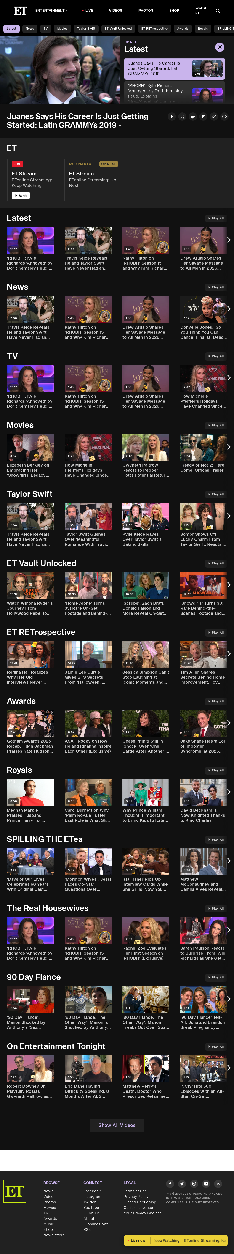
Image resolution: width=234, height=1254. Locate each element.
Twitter (89, 1202)
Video (48, 1196)
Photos (145, 10)
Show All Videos (117, 1125)
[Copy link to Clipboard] (213, 117)
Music (48, 1224)
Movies (62, 29)
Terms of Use (135, 1191)
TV (46, 29)
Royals (203, 29)
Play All (216, 218)
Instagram (92, 1196)
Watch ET (201, 11)
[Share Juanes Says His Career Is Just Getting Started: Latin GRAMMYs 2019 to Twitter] (182, 117)
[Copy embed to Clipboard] (224, 117)
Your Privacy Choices (143, 1213)
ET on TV (91, 1213)
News (30, 29)
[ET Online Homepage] (20, 10)
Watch (21, 196)
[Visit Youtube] (206, 1184)
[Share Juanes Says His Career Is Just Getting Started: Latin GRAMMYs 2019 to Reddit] (192, 117)
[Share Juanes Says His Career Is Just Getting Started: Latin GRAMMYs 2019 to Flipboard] (203, 117)
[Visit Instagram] (194, 1184)
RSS (87, 1229)
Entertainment (52, 10)
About (88, 1218)
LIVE (89, 10)
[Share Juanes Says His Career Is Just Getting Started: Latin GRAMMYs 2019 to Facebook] (171, 117)
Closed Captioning (140, 1202)
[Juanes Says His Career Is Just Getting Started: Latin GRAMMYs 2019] (174, 69)
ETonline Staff (95, 1224)
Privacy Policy (136, 1196)
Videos (115, 10)
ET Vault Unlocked (118, 29)
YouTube (91, 1207)
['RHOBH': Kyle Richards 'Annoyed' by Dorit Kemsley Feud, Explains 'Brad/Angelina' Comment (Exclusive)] (174, 96)
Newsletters (54, 1235)
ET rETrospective (154, 29)
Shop (174, 10)
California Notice (138, 1207)
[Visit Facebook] (170, 1184)
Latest (11, 29)
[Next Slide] (228, 242)
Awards (183, 29)
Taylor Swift (86, 29)
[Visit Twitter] (182, 1184)
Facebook (92, 1191)
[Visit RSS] (218, 1184)
